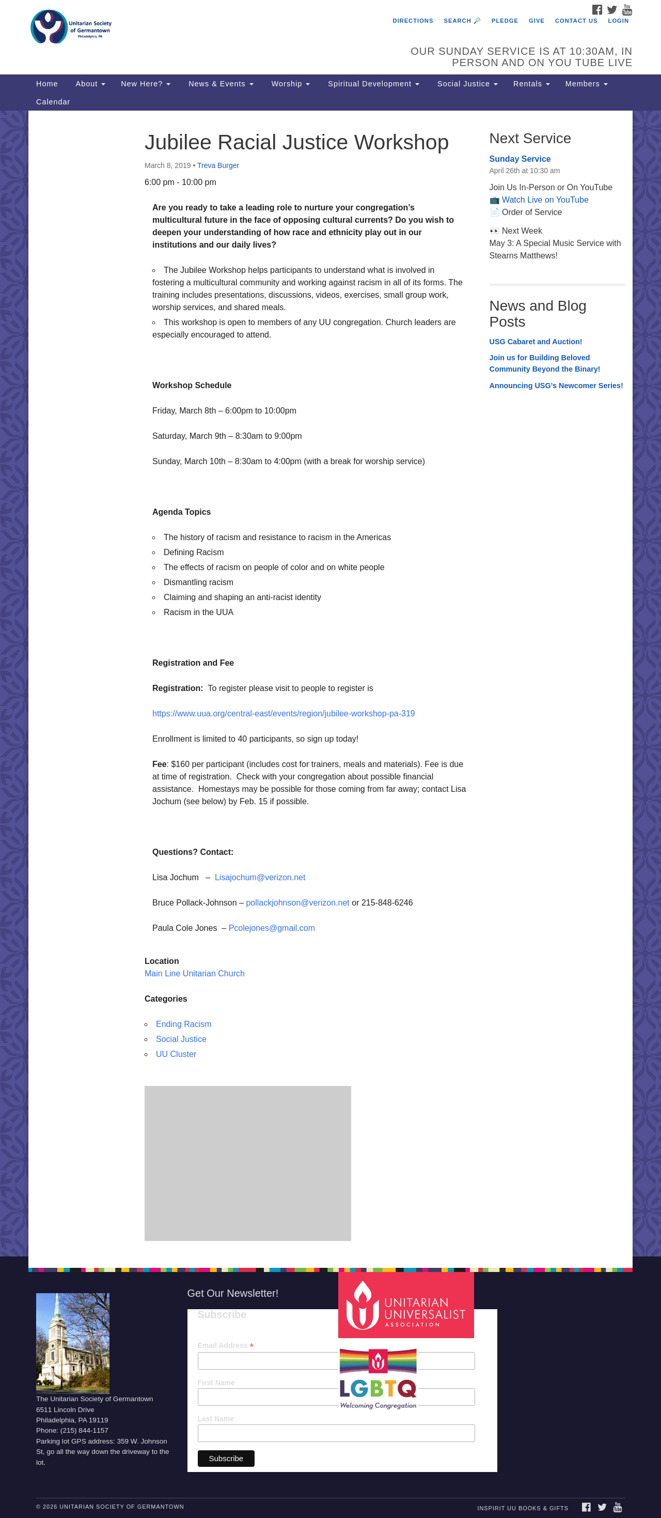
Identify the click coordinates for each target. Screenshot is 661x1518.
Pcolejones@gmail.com (272, 928)
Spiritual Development (372, 84)
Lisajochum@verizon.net (260, 877)
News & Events (220, 84)
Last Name (216, 1419)
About (89, 84)
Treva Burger (218, 165)
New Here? (145, 84)
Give (537, 21)
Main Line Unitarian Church (195, 973)
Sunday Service (520, 159)
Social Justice (466, 84)
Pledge (505, 21)
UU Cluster (176, 1054)
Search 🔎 (462, 21)
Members (586, 84)
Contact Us (576, 21)
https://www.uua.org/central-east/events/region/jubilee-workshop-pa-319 (283, 713)
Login (618, 21)
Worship (289, 84)
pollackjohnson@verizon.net (297, 902)
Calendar (53, 102)
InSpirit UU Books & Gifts (522, 1508)
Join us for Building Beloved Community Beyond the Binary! (545, 363)
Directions (412, 21)
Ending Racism (184, 1024)
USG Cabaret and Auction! (536, 342)
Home (47, 84)
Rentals (531, 84)
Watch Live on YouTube (545, 199)
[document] (330, 683)
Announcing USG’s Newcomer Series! (556, 385)
